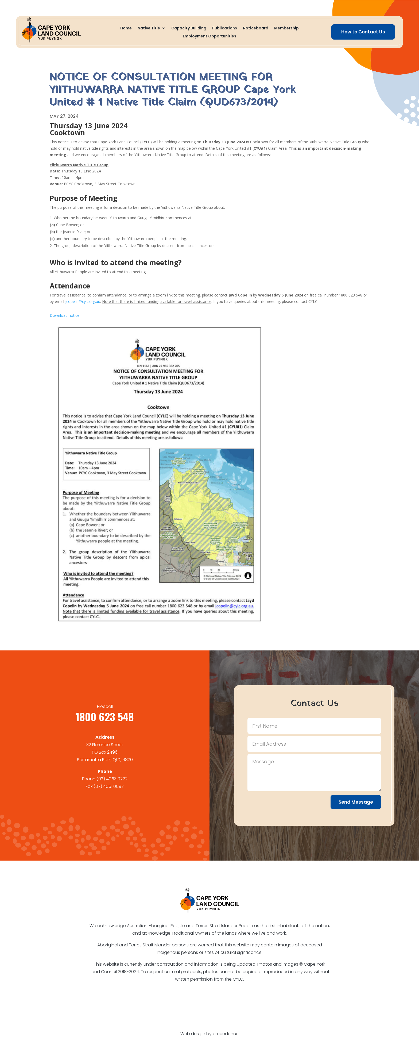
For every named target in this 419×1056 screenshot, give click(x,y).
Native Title (149, 28)
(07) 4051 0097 (109, 786)
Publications (224, 28)
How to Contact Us (363, 32)
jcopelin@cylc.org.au (82, 301)
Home (126, 28)
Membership (286, 28)
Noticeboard (255, 28)
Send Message (356, 802)
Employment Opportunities (209, 36)
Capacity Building (188, 28)
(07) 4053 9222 (111, 779)
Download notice (64, 315)
